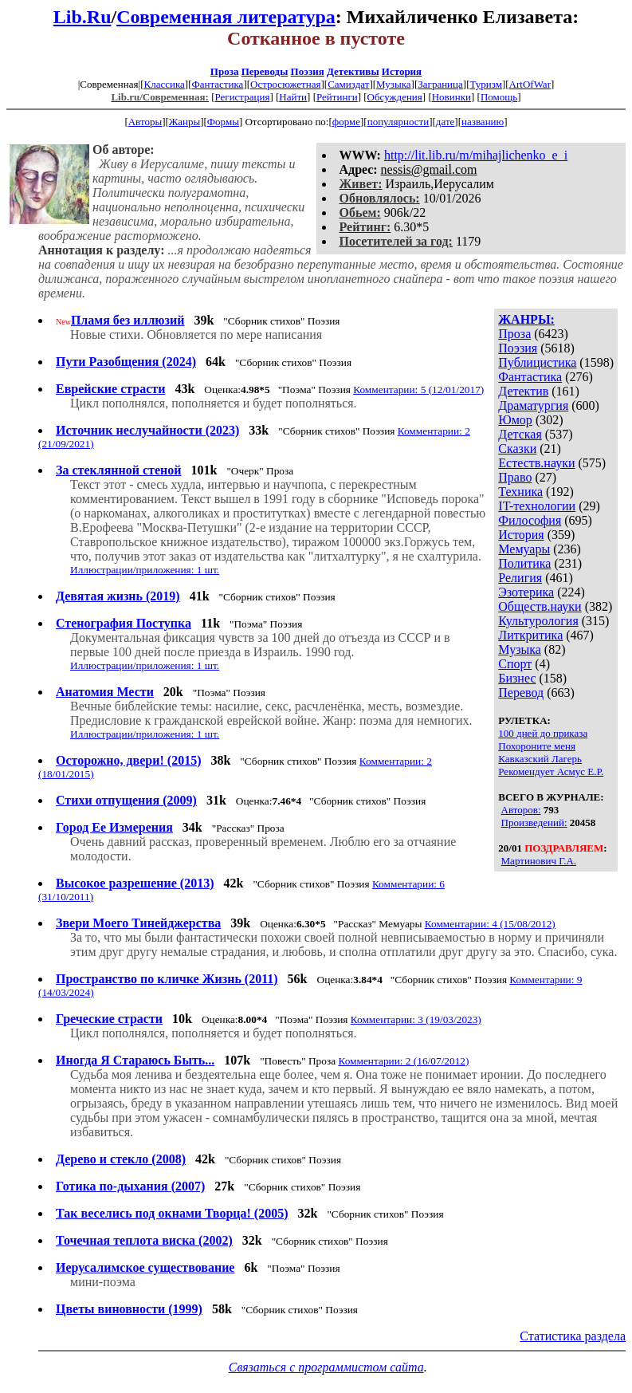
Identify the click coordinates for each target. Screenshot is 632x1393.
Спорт (515, 664)
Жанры (184, 122)
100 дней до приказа (542, 733)
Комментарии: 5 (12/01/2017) (418, 389)
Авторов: (521, 810)
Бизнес (517, 678)
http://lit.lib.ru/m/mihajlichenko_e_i (475, 155)
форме (346, 122)
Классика (163, 84)
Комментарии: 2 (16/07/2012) (403, 1061)
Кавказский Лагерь (540, 759)
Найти (293, 97)
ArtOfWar (530, 84)
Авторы (145, 122)
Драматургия (533, 405)
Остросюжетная (285, 84)
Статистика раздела (573, 1336)
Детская (520, 434)
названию (482, 122)
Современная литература (226, 16)
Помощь (499, 97)
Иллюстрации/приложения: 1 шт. (144, 570)
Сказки (517, 448)
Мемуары (524, 549)
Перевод (521, 692)
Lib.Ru (82, 16)
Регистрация (241, 97)
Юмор (515, 420)
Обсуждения (394, 97)
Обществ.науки (539, 606)
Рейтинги (337, 97)
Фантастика (217, 84)
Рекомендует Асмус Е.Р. (550, 771)
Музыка (393, 84)
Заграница (440, 84)
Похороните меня (536, 746)
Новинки (451, 97)
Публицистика (537, 362)
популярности (398, 122)
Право (515, 477)
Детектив (523, 391)
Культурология (538, 621)
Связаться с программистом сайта (326, 1367)
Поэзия (307, 71)
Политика (524, 563)
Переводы (265, 71)
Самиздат (348, 84)
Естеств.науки (536, 463)
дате (445, 122)
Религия (520, 577)
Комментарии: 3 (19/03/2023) (416, 1019)
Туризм (485, 84)
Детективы (353, 71)
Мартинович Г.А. (539, 861)
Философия (529, 520)
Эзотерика (526, 592)
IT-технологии (536, 506)
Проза (224, 71)
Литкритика (530, 635)
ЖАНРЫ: (526, 319)
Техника (520, 491)
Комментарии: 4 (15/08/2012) (490, 924)
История (402, 71)
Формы (223, 122)
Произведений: (534, 822)
